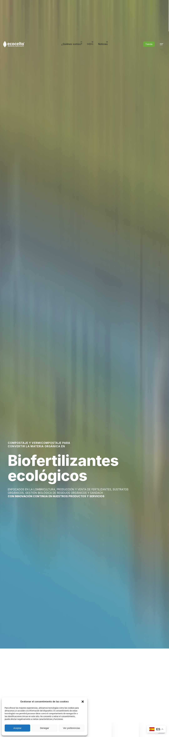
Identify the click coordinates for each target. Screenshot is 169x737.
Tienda (148, 44)
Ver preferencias (71, 728)
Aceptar (17, 728)
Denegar (44, 728)
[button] (82, 701)
